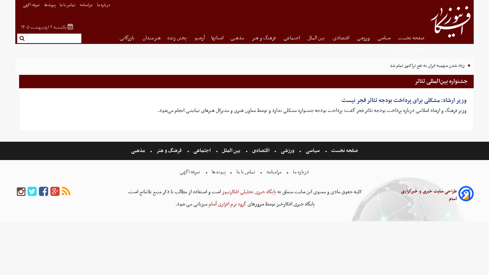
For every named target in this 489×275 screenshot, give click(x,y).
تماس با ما (68, 5)
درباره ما (104, 5)
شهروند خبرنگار (409, 49)
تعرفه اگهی (31, 5)
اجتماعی (292, 38)
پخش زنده (177, 38)
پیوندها (50, 5)
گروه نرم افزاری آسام (226, 204)
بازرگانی (128, 38)
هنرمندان (151, 38)
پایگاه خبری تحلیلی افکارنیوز (248, 192)
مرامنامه (86, 5)
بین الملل (317, 38)
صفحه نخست (411, 38)
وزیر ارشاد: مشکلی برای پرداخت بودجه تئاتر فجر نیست (404, 100)
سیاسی (384, 38)
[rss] (66, 192)
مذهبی (237, 38)
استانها (217, 38)
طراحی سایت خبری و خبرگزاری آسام (429, 195)
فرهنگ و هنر (264, 38)
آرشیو (199, 38)
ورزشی (364, 38)
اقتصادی (341, 38)
